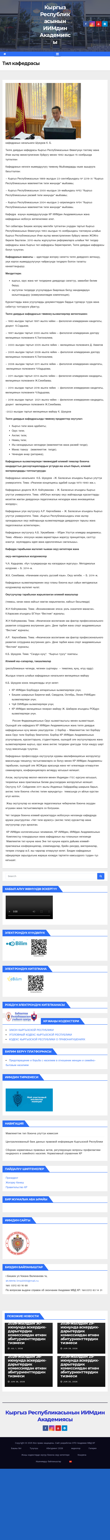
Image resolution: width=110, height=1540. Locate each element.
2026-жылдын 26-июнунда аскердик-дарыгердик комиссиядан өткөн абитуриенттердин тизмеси (27, 1366)
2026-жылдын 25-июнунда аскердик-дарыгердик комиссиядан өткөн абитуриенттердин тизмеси (79, 1366)
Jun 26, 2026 (18, 1382)
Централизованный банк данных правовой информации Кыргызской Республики (54, 1141)
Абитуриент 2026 (54, 1448)
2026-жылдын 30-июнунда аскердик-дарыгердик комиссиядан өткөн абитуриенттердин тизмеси (27, 1333)
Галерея (92, 1448)
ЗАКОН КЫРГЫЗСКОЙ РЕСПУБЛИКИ (31, 1030)
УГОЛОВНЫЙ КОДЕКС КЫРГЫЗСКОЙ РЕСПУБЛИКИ (40, 1034)
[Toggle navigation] (57, 54)
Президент (12, 1177)
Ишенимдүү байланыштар (48, 1461)
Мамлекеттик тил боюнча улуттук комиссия (32, 1133)
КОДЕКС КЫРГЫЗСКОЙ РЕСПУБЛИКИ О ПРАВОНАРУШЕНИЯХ (47, 1039)
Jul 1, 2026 (17, 1348)
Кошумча (82, 1455)
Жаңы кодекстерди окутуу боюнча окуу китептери (45, 1455)
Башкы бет (16, 1448)
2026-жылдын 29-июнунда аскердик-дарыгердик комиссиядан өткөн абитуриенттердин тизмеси (79, 1333)
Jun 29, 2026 (70, 1348)
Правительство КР (16, 1187)
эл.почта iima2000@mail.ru (22, 1280)
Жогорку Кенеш (15, 1182)
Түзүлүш (34, 1448)
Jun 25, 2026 (70, 1382)
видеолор (75, 1448)
